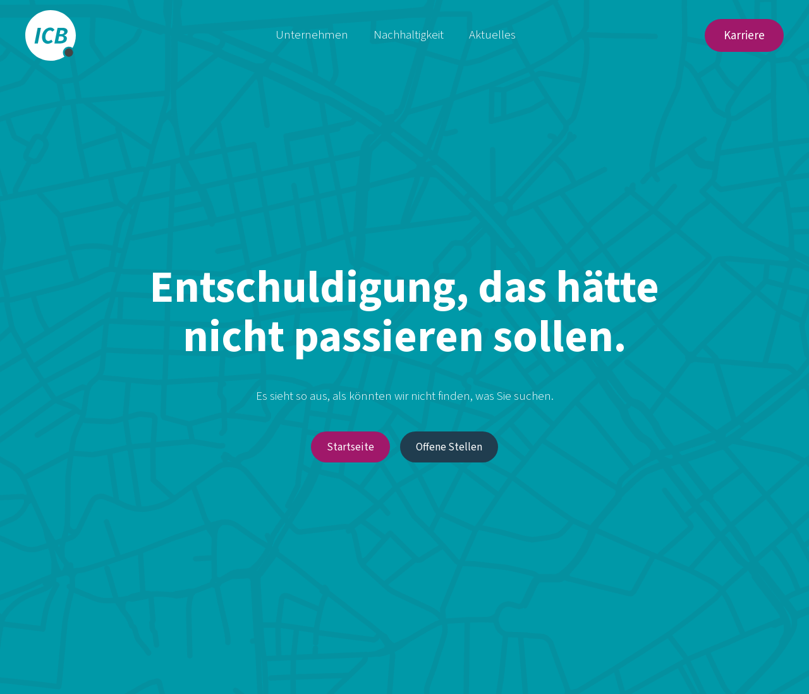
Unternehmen (312, 35)
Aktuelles (492, 35)
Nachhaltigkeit (409, 35)
